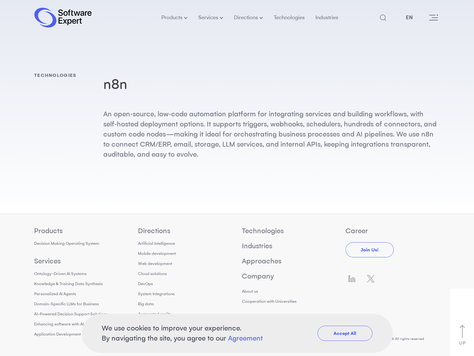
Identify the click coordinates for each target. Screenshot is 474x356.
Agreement (245, 338)
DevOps (145, 283)
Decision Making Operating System (66, 243)
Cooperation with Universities (269, 301)
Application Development (57, 334)
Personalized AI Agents (55, 293)
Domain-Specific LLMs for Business (66, 303)
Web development (155, 263)
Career (356, 231)
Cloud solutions (152, 273)
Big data (146, 303)
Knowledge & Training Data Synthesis (68, 283)
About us (250, 291)
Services (208, 17)
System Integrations (156, 293)
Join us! (370, 250)
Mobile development (157, 253)
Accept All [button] (344, 333)
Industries (326, 17)
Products (172, 17)
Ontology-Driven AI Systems (60, 273)
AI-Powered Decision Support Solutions (70, 314)
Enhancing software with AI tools (64, 324)
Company (258, 276)
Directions (246, 17)
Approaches (261, 261)
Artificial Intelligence (156, 243)
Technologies (289, 17)
